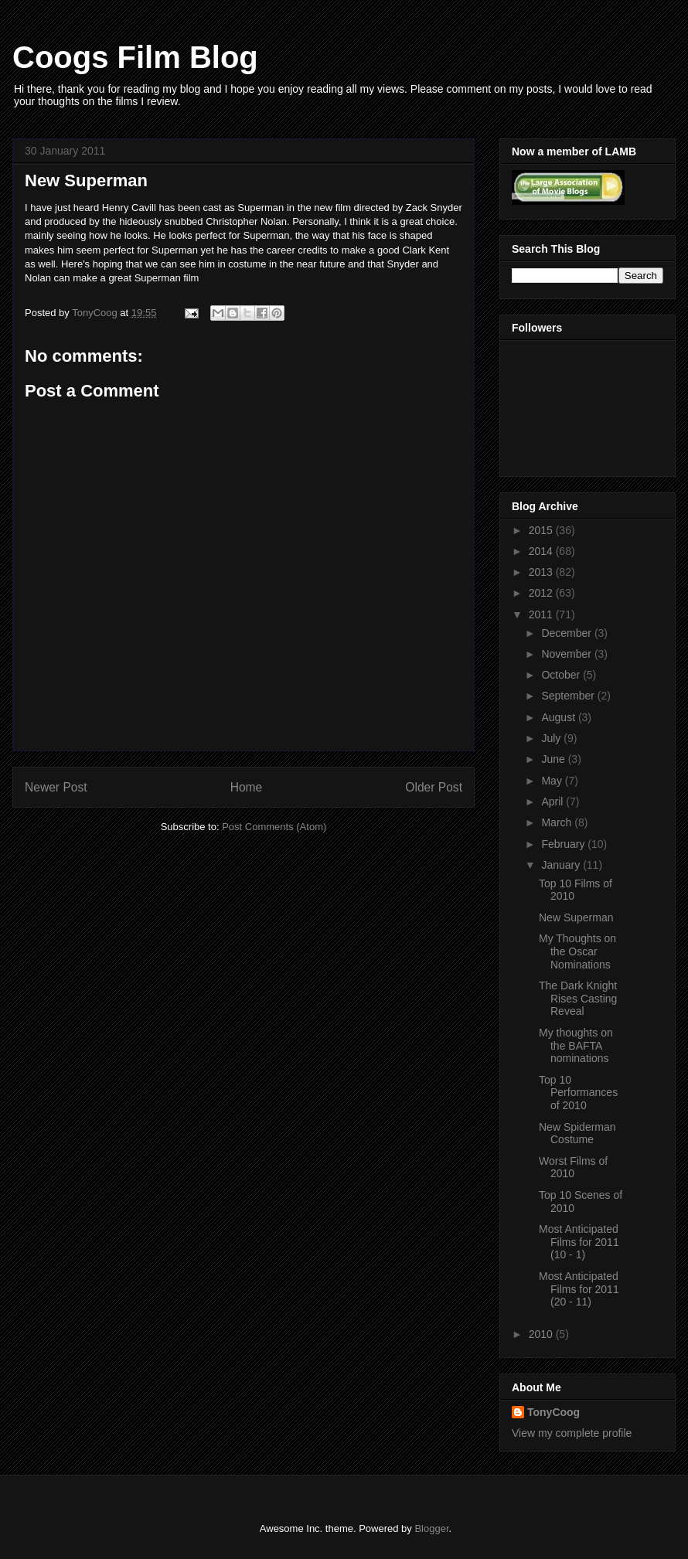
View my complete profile (572, 1433)
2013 (542, 572)
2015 (542, 530)
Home (246, 787)
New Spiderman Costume (577, 1133)
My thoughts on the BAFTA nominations (576, 1045)
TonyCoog (96, 312)
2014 (542, 551)
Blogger (431, 1528)
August (559, 717)
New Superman (576, 917)
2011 (542, 614)
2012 (542, 593)
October (562, 675)
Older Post (433, 787)
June (554, 759)
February (564, 844)
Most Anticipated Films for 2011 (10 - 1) (579, 1242)
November (567, 654)
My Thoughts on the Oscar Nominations (577, 951)
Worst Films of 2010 (573, 1167)
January (562, 865)
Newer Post (56, 787)
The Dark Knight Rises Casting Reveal (578, 998)
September (569, 695)
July (552, 738)
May (552, 780)
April (553, 801)
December (567, 633)
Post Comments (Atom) (274, 826)
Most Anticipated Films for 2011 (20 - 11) (579, 1289)
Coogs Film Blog (135, 57)
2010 (542, 1334)
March (557, 822)
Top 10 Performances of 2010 (578, 1093)
